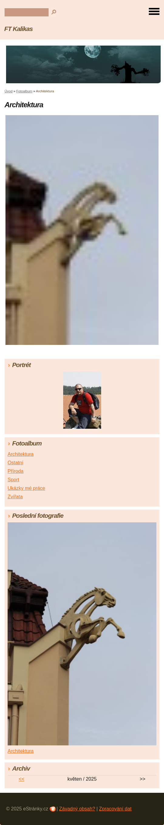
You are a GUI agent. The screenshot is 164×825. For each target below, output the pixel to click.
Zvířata (15, 496)
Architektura (20, 454)
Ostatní (15, 462)
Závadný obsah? (77, 808)
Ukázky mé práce (26, 488)
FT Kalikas (18, 28)
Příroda (15, 471)
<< (21, 779)
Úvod (8, 91)
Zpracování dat (115, 808)
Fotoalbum (24, 91)
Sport (13, 479)
